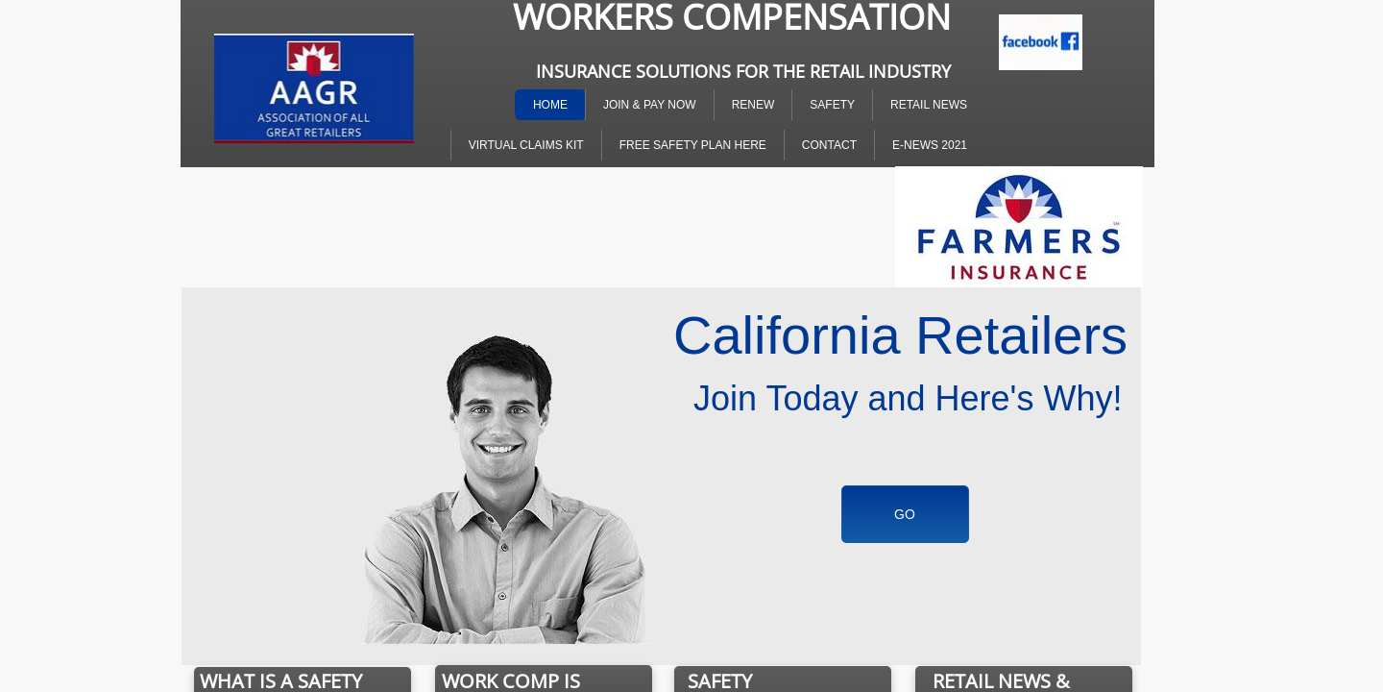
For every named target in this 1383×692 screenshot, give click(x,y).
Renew (753, 104)
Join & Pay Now (649, 104)
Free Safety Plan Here (692, 145)
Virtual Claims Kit (526, 145)
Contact (829, 145)
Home (550, 104)
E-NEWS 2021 (929, 145)
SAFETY (832, 104)
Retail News (928, 104)
